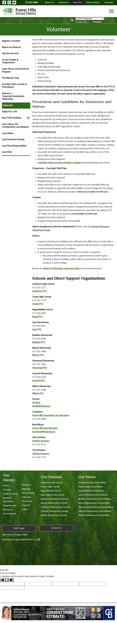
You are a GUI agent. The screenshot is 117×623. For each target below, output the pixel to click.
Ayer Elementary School (52, 495)
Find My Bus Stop (10, 78)
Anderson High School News (92, 482)
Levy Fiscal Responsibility (14, 146)
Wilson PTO (37, 393)
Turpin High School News (90, 487)
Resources (63, 2)
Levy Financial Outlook (13, 139)
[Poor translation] (9, 580)
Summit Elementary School (54, 511)
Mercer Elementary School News (94, 503)
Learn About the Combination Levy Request (15, 125)
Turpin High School (50, 487)
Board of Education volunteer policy (62, 268)
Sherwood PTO (39, 368)
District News (93, 2)
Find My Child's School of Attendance (14, 86)
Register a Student (11, 41)
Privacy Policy (21, 534)
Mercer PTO (38, 355)
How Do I (77, 2)
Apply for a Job (9, 111)
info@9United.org (41, 406)
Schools (7, 490)
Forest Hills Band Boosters (45, 428)
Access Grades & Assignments (10, 61)
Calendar (108, 2)
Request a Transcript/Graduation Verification (13, 96)
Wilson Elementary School (53, 515)
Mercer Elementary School (54, 503)
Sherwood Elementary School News (95, 507)
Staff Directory (10, 494)
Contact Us (35, 528)
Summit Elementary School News (94, 511)
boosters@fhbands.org (43, 432)
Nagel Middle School (51, 491)
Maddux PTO (38, 342)
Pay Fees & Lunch (10, 53)
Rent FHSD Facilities (16, 118)
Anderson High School (52, 482)
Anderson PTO (39, 291)
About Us (49, 2)
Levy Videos (7, 133)
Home (6, 486)
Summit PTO (38, 380)
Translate (94, 22)
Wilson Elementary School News (94, 515)
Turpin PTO (37, 304)
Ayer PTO (36, 329)
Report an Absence (11, 47)
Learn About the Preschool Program (15, 70)
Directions (27, 501)
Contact (26, 505)
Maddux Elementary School (54, 499)
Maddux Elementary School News (94, 499)
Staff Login (11, 528)
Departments (9, 505)
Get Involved (9, 514)
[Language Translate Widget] (90, 18)
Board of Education (8, 500)
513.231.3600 (31, 2)
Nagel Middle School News (91, 491)
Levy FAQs (7, 152)
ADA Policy (7, 534)
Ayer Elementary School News (93, 495)
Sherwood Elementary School (55, 507)
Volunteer (8, 105)
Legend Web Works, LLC (27, 539)
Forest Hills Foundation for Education (50, 415)
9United (36, 402)
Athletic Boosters (40, 441)
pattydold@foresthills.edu (84, 214)
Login (24, 509)
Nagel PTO (37, 317)
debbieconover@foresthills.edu (92, 192)
